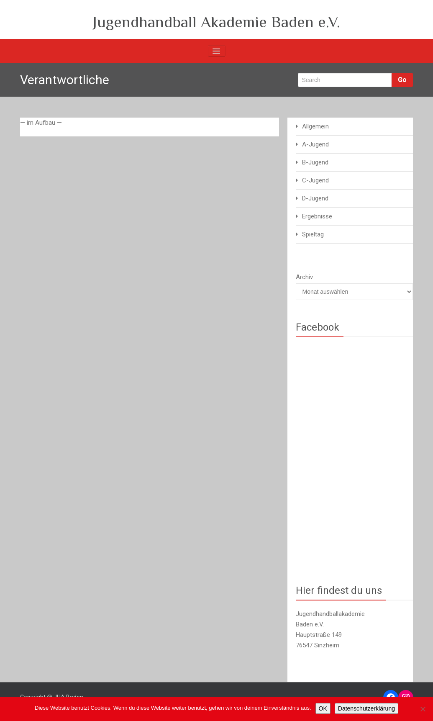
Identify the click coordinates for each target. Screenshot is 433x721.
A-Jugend (315, 144)
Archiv (304, 277)
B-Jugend (315, 162)
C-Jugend (315, 180)
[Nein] (422, 709)
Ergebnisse (317, 216)
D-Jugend (315, 198)
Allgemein (315, 126)
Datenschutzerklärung (366, 708)
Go (402, 80)
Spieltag (313, 234)
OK (323, 708)
